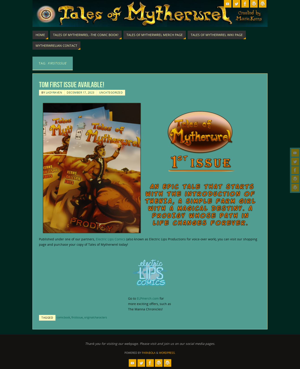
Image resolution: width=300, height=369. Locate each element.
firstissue (77, 317)
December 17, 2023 (80, 92)
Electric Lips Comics (110, 239)
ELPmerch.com (148, 298)
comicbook (63, 317)
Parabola (149, 353)
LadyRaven (54, 92)
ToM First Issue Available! (71, 85)
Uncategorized (111, 92)
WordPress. (167, 353)
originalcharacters (95, 317)
